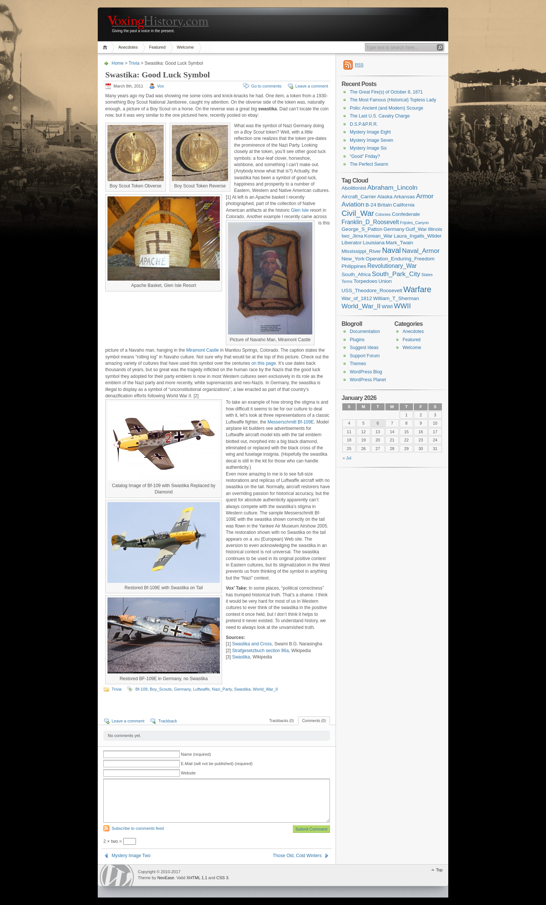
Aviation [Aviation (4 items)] (353, 204)
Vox (160, 86)
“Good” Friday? (365, 156)
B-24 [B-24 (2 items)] (370, 205)
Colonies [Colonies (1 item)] (383, 214)
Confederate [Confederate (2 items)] (406, 214)
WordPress (117, 875)
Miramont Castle (202, 350)
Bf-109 (141, 689)
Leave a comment (311, 86)
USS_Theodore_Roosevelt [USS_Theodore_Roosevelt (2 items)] (372, 290)
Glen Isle (300, 210)
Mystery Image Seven (371, 140)
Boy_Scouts (161, 689)
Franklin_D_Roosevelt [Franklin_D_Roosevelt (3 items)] (370, 222)
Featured (157, 47)
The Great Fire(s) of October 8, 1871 (386, 92)
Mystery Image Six (368, 148)
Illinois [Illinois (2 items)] (435, 229)
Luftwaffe (201, 689)
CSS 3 (222, 877)
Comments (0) (314, 721)
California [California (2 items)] (404, 205)
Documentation (365, 331)
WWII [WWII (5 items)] (402, 306)
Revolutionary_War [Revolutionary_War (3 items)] (392, 266)
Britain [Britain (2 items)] (384, 205)
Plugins (357, 339)
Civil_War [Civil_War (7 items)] (358, 213)
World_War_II (265, 689)
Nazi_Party (222, 689)
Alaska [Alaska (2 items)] (384, 196)
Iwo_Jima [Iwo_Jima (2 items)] (352, 236)
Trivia (133, 63)
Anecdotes (128, 47)
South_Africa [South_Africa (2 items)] (356, 274)
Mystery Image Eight (370, 132)
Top (439, 870)
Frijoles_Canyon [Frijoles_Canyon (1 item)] (414, 222)
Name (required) (196, 754)
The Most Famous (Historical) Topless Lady (393, 100)
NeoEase (165, 877)
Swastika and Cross (252, 643)
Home (106, 47)
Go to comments (266, 86)
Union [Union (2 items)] (385, 281)
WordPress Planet (368, 379)
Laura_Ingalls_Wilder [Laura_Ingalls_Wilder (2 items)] (418, 236)
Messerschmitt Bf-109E (290, 422)
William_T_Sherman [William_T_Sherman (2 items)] (396, 298)
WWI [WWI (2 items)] (387, 306)
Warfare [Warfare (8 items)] (417, 289)
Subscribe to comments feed (138, 828)
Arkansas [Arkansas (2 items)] (404, 196)
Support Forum (365, 355)
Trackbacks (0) (281, 721)
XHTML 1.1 (196, 877)
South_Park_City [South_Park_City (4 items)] (396, 274)
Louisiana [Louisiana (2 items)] (374, 242)
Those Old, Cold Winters (297, 855)
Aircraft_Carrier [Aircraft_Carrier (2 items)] (359, 196)
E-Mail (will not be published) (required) (216, 763)
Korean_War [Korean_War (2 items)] (378, 236)
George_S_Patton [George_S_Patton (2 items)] (362, 229)
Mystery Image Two (131, 855)
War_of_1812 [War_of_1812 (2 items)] (357, 298)
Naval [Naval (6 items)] (391, 250)
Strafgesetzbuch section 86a (260, 650)
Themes (358, 363)
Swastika (241, 657)
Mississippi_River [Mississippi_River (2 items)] (361, 251)
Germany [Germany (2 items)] (393, 229)
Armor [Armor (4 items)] (425, 196)
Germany (182, 689)
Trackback (167, 721)
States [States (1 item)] (427, 274)
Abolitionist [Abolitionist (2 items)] (354, 188)
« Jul (347, 458)
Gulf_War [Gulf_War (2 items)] (416, 229)
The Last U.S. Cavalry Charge (380, 116)
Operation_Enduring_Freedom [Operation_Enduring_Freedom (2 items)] (400, 259)
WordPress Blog (366, 371)
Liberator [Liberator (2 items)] (352, 242)
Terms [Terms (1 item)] (347, 281)
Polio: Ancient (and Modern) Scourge (386, 108)
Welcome (185, 47)
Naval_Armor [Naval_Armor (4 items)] (421, 250)
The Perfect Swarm (369, 164)
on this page (263, 363)
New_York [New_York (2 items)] (353, 259)
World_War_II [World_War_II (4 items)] (361, 306)
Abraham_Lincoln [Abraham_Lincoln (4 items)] (392, 187)
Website (188, 773)
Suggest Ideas (364, 347)
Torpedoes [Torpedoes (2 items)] (365, 281)
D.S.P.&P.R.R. (364, 124)
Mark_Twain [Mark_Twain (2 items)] (399, 242)
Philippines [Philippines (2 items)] (354, 266)
